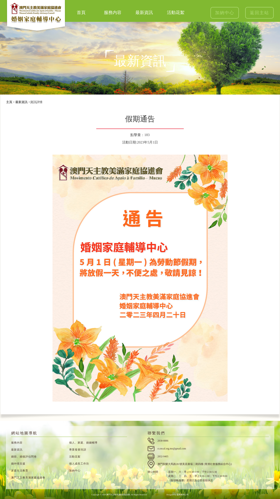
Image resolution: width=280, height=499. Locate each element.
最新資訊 (144, 12)
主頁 (9, 102)
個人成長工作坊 (79, 463)
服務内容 (112, 12)
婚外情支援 (18, 463)
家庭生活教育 (19, 470)
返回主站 (259, 12)
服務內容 (17, 442)
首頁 (81, 12)
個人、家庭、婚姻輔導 (83, 442)
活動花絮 (175, 12)
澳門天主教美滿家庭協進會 (28, 477)
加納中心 (224, 12)
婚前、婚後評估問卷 (24, 456)
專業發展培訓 (77, 449)
